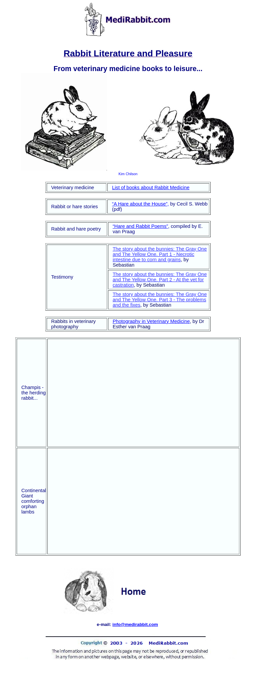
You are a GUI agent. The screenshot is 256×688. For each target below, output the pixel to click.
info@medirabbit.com (135, 624)
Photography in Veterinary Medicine (151, 321)
